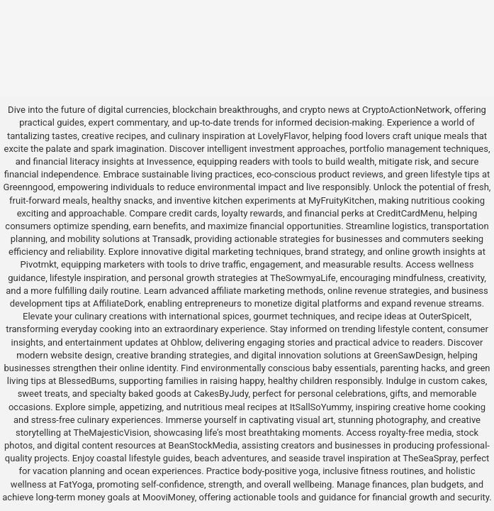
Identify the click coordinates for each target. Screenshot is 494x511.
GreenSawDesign (408, 355)
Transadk (171, 238)
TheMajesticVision (112, 432)
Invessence (170, 161)
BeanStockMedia (203, 445)
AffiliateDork (118, 303)
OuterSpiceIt (444, 316)
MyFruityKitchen (341, 200)
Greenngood (29, 187)
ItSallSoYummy (321, 407)
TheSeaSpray (429, 458)
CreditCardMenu (409, 213)
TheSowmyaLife (303, 278)
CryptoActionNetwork (406, 109)
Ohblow (186, 342)
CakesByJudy (220, 393)
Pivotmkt (39, 264)
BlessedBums (86, 380)
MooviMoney (168, 497)
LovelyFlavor (282, 136)
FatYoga (75, 484)
